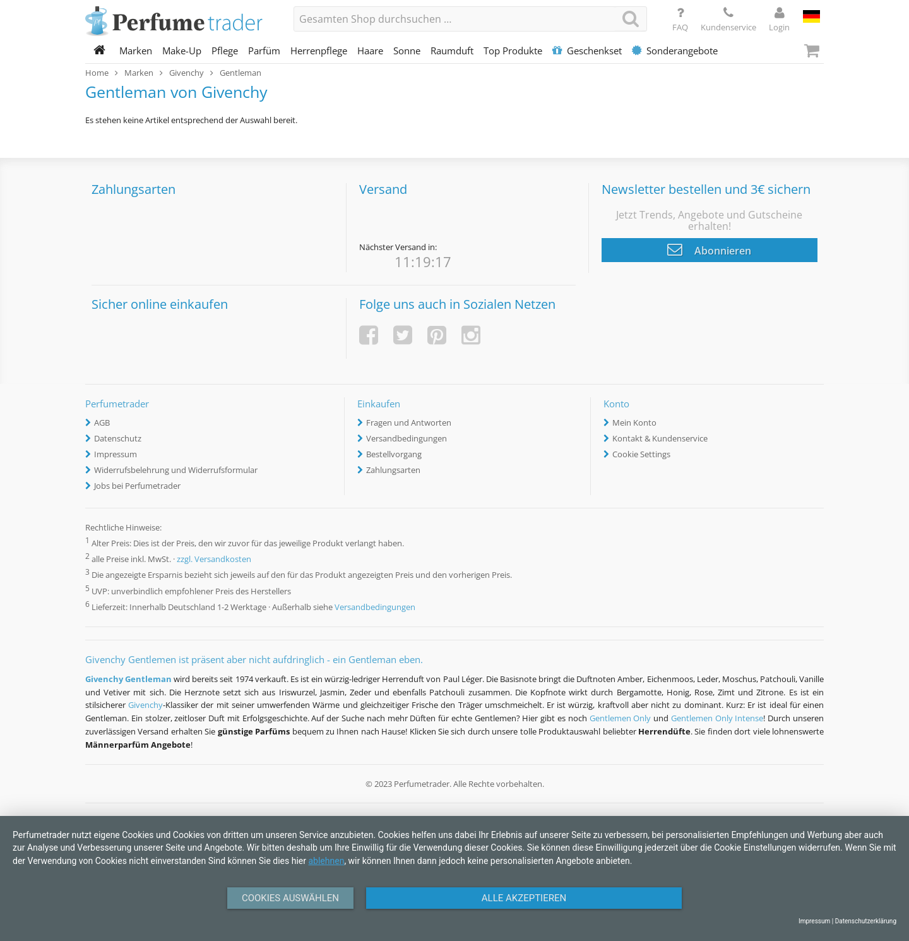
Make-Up (181, 50)
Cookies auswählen (290, 898)
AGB (102, 422)
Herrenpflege (318, 50)
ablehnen (326, 861)
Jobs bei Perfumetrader (137, 485)
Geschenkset (587, 50)
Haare (370, 50)
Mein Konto (634, 422)
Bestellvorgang (394, 454)
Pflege (224, 50)
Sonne (406, 50)
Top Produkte (513, 50)
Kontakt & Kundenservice (660, 438)
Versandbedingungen (406, 438)
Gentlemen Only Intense (717, 718)
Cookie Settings (641, 454)
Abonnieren (709, 249)
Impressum (115, 454)
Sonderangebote (675, 50)
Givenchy (145, 704)
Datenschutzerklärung (865, 921)
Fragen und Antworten (408, 422)
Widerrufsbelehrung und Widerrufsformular (176, 470)
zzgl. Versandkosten (214, 559)
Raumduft (452, 50)
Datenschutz (117, 438)
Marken (135, 50)
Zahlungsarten (393, 470)
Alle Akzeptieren (524, 898)
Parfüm (264, 50)
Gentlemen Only (620, 718)
